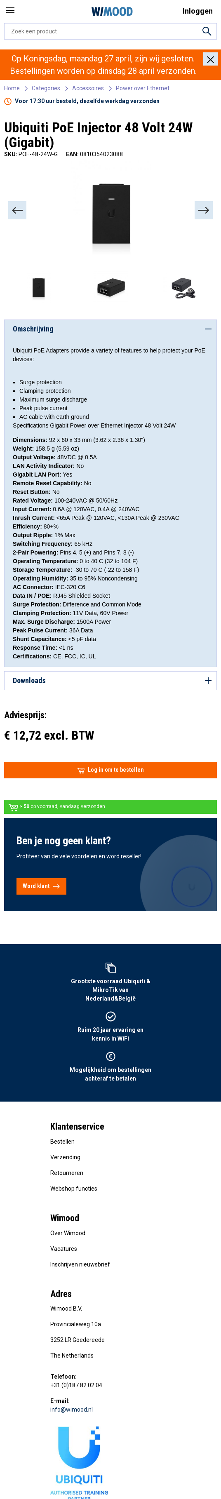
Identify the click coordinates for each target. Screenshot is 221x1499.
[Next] (204, 210)
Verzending (65, 1157)
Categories (46, 88)
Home (12, 88)
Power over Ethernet (142, 88)
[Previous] (17, 210)
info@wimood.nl (71, 1409)
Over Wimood (67, 1233)
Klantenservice (77, 1126)
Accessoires (88, 88)
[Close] (210, 59)
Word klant (41, 886)
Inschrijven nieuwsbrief (80, 1264)
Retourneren (66, 1173)
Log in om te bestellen (110, 770)
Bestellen (62, 1141)
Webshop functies (73, 1188)
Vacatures (63, 1248)
